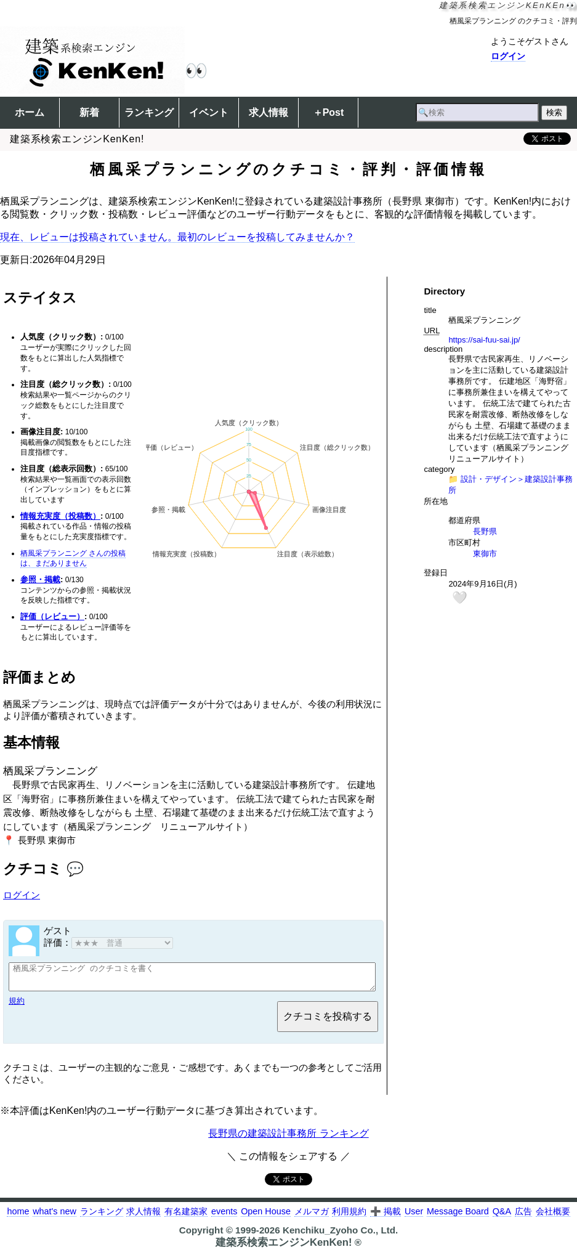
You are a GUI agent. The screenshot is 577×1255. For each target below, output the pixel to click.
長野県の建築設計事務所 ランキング (288, 1139)
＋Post (328, 112)
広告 (523, 1217)
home (18, 1217)
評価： (108, 942)
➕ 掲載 (385, 1217)
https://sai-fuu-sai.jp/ (484, 339)
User (414, 1217)
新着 (89, 112)
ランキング (149, 112)
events (224, 1217)
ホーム (29, 112)
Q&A (502, 1217)
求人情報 (268, 112)
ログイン (508, 56)
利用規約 (349, 1217)
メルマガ (311, 1217)
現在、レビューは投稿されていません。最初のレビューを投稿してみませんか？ (177, 237)
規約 (17, 1006)
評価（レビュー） (52, 616)
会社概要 (553, 1217)
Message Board (458, 1217)
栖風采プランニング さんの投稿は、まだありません (73, 558)
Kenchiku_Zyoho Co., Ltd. (340, 1235)
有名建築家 (186, 1217)
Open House (266, 1217)
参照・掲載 (40, 579)
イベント (208, 112)
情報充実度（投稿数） (60, 516)
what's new (54, 1217)
